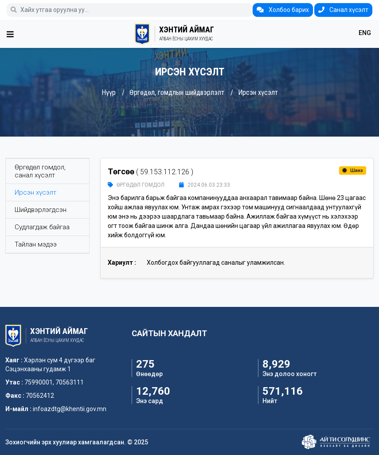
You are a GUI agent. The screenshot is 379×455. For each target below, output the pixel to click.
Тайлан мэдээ (36, 244)
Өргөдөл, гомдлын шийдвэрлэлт (176, 92)
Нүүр (109, 92)
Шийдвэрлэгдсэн (40, 210)
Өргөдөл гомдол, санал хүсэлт (40, 171)
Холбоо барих (283, 9)
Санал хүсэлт (343, 9)
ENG (365, 32)
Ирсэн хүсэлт (258, 92)
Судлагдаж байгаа (42, 227)
